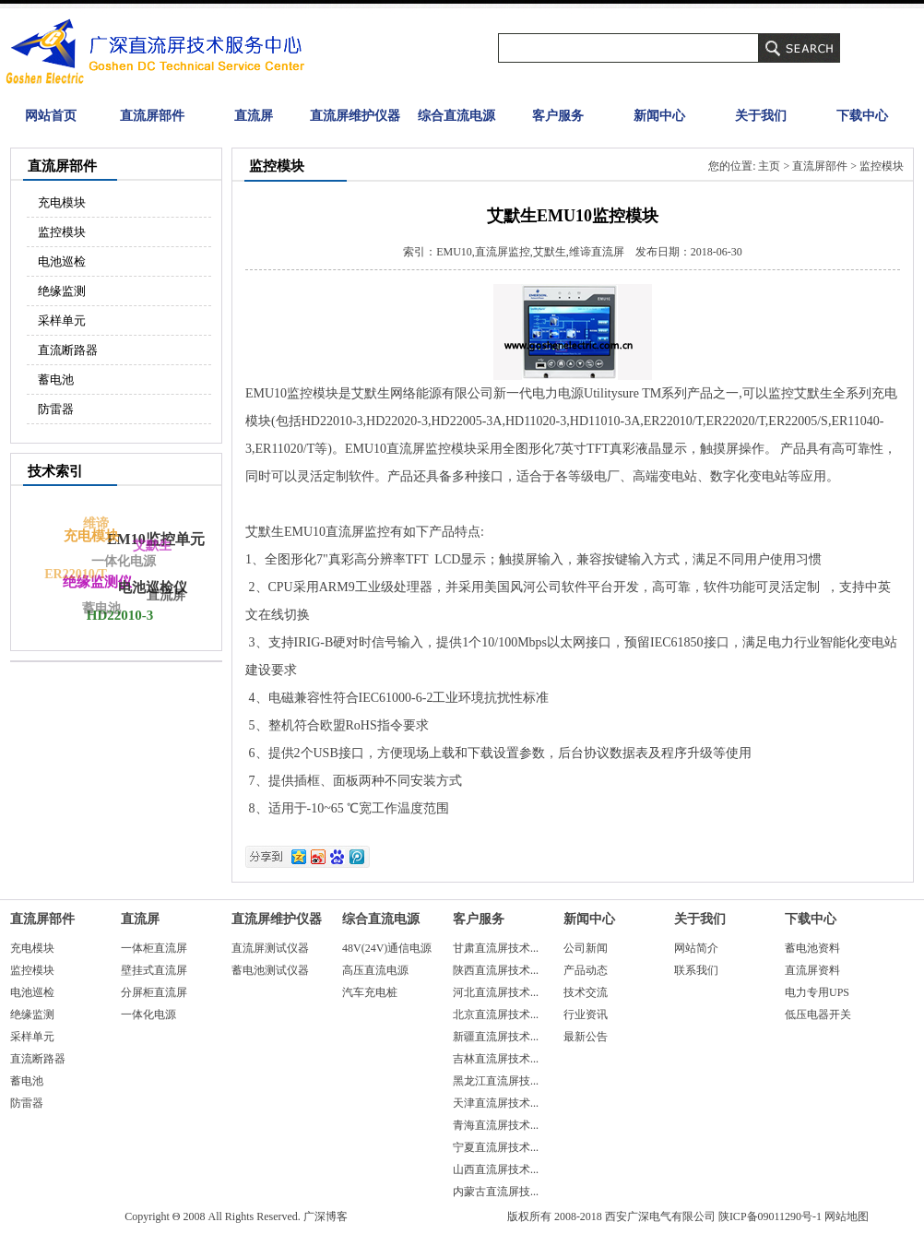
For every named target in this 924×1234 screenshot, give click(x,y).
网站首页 (51, 116)
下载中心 (862, 116)
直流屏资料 (812, 970)
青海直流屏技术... (496, 1125)
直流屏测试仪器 (270, 948)
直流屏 (253, 116)
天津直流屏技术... (496, 1103)
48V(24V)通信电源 (387, 948)
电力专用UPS (817, 992)
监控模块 (62, 232)
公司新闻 (585, 948)
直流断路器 (68, 350)
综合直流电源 (456, 116)
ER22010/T (74, 576)
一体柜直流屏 (154, 948)
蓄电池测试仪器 (270, 970)
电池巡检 (62, 261)
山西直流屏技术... (496, 1169)
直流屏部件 (152, 116)
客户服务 (558, 116)
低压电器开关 (818, 1014)
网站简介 (696, 948)
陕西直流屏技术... (496, 970)
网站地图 (846, 1216)
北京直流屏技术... (496, 1014)
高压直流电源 (375, 970)
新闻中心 (659, 116)
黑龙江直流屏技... (496, 1080)
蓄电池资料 (812, 948)
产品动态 (585, 970)
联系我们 (696, 970)
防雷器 (56, 409)
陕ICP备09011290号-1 (770, 1216)
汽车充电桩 (369, 992)
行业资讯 (585, 1014)
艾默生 (152, 545)
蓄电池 (56, 379)
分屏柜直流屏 (154, 992)
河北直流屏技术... (496, 992)
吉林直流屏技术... (496, 1058)
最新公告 (585, 1036)
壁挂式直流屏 (154, 970)
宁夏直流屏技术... (496, 1147)
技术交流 (585, 992)
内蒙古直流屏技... (496, 1191)
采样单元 (62, 320)
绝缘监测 (62, 291)
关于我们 (761, 116)
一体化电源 (121, 565)
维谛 (94, 525)
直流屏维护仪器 (355, 116)
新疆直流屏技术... (496, 1036)
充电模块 (62, 202)
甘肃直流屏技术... (496, 948)
